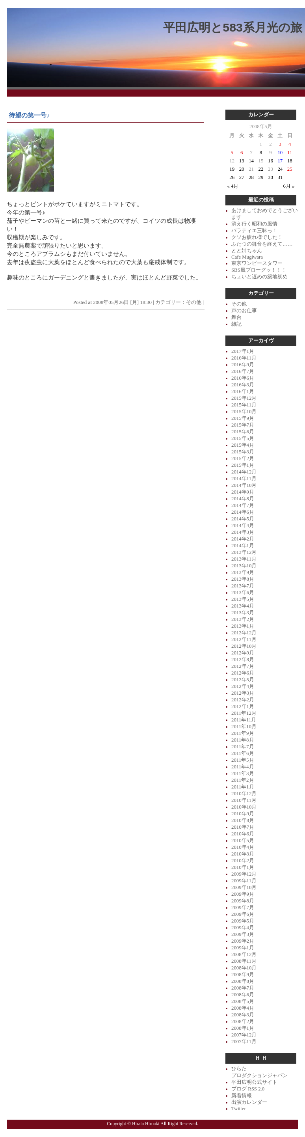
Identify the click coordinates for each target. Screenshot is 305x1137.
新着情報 (241, 1095)
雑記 (236, 324)
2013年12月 (244, 552)
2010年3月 (242, 854)
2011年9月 (242, 733)
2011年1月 (242, 787)
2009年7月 (242, 907)
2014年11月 (244, 478)
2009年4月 (242, 927)
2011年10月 (244, 726)
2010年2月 (242, 860)
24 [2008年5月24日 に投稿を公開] (280, 169)
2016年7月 (242, 371)
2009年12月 (244, 874)
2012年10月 (244, 646)
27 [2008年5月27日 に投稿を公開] (241, 177)
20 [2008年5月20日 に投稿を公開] (241, 169)
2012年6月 (242, 673)
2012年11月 (244, 639)
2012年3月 (242, 693)
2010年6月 (242, 834)
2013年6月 (242, 592)
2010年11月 (244, 800)
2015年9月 (242, 418)
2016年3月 (242, 385)
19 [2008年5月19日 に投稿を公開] (231, 169)
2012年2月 (242, 700)
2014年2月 (242, 539)
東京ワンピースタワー (257, 263)
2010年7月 (242, 827)
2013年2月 (242, 619)
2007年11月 (244, 1041)
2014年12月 (244, 472)
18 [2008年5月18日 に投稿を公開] (289, 161)
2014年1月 (242, 545)
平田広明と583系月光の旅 (232, 27)
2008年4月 (242, 1008)
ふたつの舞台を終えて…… (262, 244)
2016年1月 (242, 391)
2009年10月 (244, 887)
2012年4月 (242, 686)
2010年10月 (244, 807)
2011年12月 (244, 713)
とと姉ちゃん (246, 250)
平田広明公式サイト (254, 1082)
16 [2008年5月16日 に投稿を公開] (270, 161)
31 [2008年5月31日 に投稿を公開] (280, 177)
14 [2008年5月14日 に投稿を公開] (251, 161)
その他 (193, 302)
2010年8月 (242, 820)
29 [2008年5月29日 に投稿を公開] (261, 177)
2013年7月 (242, 586)
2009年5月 (242, 921)
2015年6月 (242, 431)
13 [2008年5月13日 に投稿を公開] (241, 161)
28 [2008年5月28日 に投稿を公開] (251, 177)
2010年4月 (242, 847)
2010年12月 (244, 793)
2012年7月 (242, 666)
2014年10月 (244, 485)
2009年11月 (244, 881)
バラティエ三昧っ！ (254, 230)
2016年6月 (242, 378)
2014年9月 (242, 492)
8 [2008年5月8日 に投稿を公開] (261, 152)
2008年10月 (244, 968)
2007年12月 (244, 1035)
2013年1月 (242, 626)
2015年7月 (242, 425)
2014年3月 (242, 532)
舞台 (236, 317)
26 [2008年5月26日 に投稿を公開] (231, 177)
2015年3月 (242, 452)
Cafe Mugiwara (247, 257)
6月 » (289, 186)
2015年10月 (244, 411)
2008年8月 (242, 981)
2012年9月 (242, 653)
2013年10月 (244, 565)
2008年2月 (242, 1021)
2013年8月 (242, 579)
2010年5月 (242, 840)
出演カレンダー (249, 1102)
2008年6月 (242, 994)
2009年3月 (242, 934)
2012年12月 (244, 633)
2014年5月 (242, 519)
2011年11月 (243, 720)
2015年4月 (242, 445)
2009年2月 (242, 941)
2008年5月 (242, 1001)
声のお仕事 (244, 310)
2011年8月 (242, 740)
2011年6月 (242, 753)
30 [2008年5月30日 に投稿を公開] (270, 177)
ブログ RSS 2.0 (247, 1089)
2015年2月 (242, 458)
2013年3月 (242, 612)
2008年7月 (242, 988)
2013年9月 (242, 572)
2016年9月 (242, 364)
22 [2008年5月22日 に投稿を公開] (261, 169)
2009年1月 (242, 948)
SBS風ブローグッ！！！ (258, 270)
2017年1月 (242, 351)
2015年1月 (242, 465)
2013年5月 (242, 599)
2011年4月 (242, 767)
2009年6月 (242, 914)
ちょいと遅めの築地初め (259, 277)
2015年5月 (242, 438)
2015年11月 (244, 405)
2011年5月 (242, 760)
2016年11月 (244, 358)
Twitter (238, 1108)
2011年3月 (242, 773)
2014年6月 (242, 512)
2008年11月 (244, 961)
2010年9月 (242, 813)
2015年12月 (244, 398)
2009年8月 (242, 901)
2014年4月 (242, 525)
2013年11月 (244, 559)
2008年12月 (244, 954)
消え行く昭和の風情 (254, 224)
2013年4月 (242, 606)
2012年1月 (242, 706)
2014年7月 (242, 505)
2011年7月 (242, 746)
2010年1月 (242, 867)
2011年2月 (242, 780)
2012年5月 (242, 679)
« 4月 (233, 186)
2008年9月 (242, 974)
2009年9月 (242, 894)
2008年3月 (242, 1015)
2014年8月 (242, 498)
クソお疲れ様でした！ (257, 237)
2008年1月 (242, 1028)
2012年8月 (242, 659)
